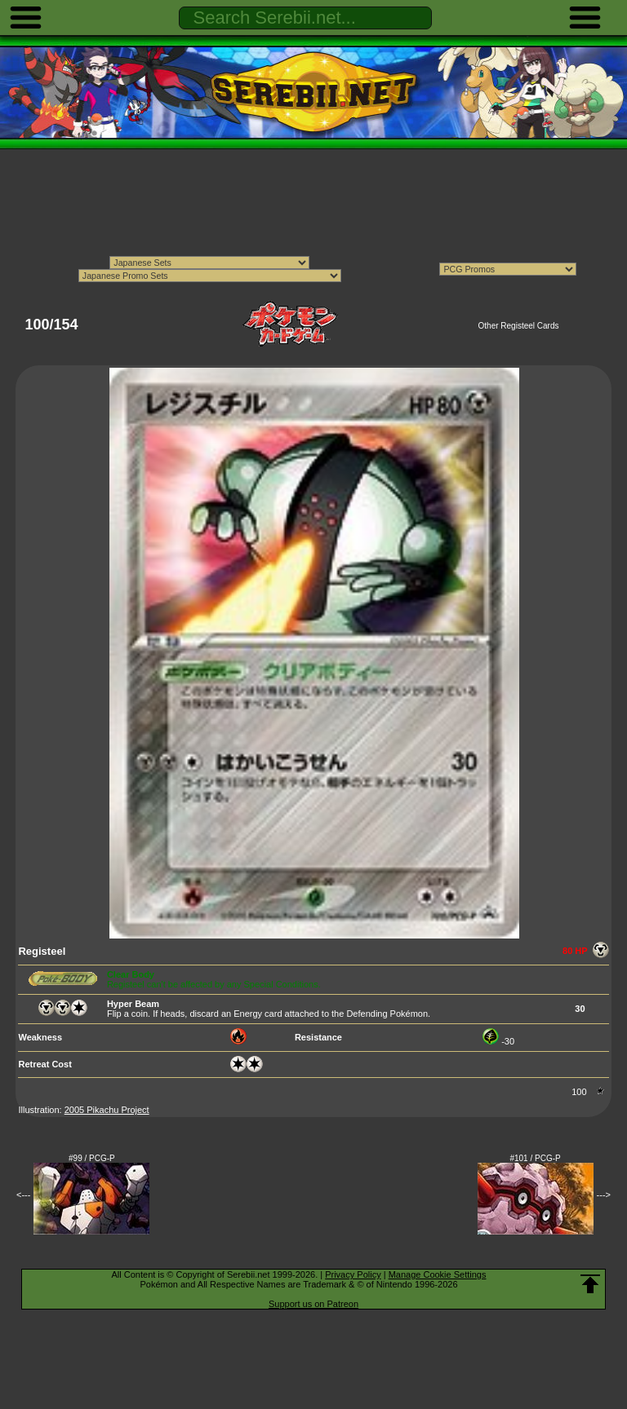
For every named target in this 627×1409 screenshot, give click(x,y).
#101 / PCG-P (534, 1158)
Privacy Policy (352, 1274)
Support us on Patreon (313, 1304)
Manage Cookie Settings (438, 1274)
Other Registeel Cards (518, 325)
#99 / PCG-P (92, 1158)
